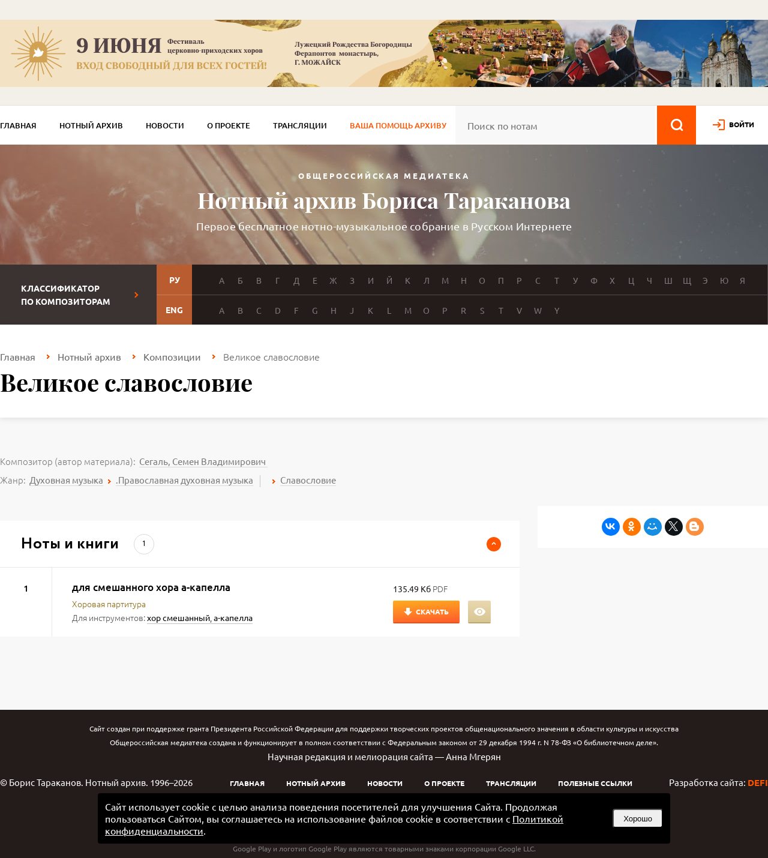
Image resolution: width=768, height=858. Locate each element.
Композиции (172, 356)
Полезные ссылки (595, 783)
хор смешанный (178, 617)
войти (741, 124)
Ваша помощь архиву (398, 125)
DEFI (758, 782)
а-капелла (233, 617)
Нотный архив (91, 125)
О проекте (228, 125)
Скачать (432, 611)
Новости (165, 125)
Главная (18, 125)
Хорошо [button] (637, 818)
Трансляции (300, 125)
